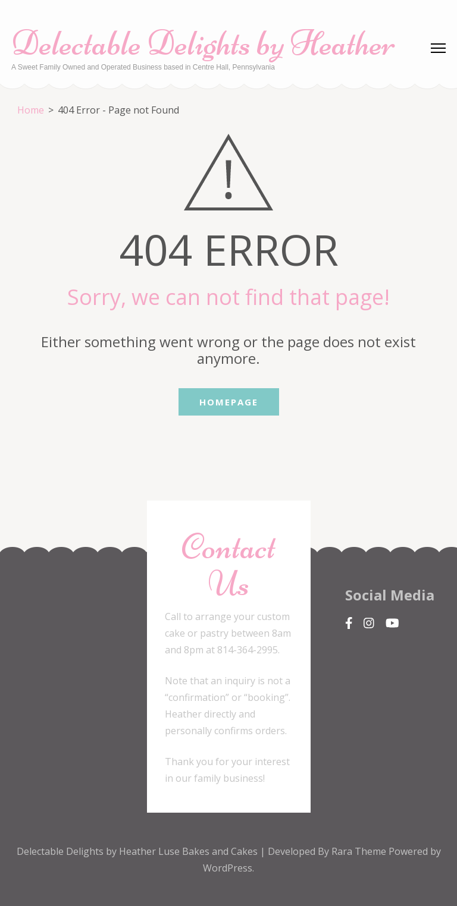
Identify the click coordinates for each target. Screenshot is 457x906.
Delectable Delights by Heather (203, 43)
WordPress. (228, 867)
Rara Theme (360, 851)
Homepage (228, 402)
